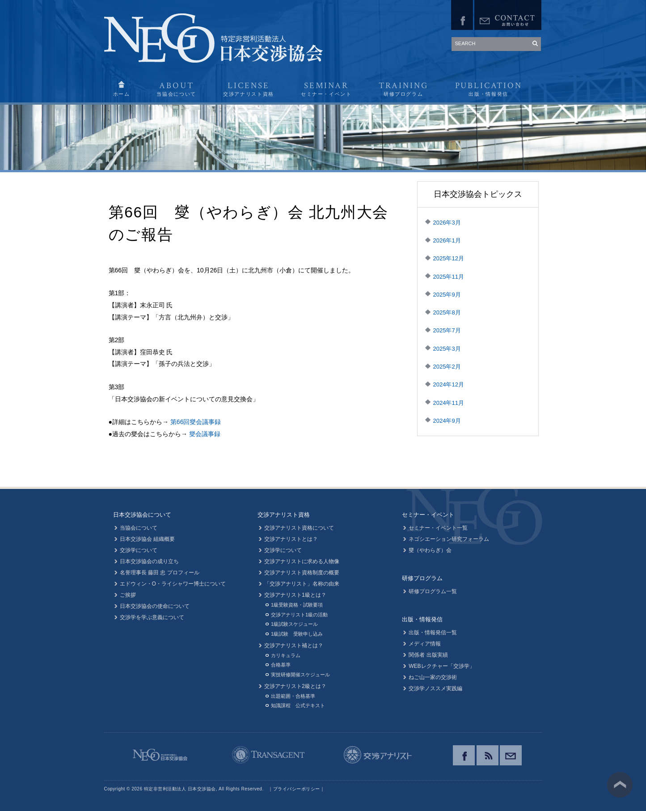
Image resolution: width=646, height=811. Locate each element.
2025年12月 (448, 258)
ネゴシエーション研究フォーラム (449, 539)
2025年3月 (447, 348)
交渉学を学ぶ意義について (152, 617)
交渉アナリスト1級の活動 (299, 614)
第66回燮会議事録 (195, 421)
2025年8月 (447, 312)
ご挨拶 (128, 595)
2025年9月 (447, 294)
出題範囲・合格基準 (293, 696)
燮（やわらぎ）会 (430, 550)
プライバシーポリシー (296, 788)
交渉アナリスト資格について (299, 528)
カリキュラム (285, 655)
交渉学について (138, 550)
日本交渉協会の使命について (155, 606)
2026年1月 (447, 240)
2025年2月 (447, 366)
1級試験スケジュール (294, 624)
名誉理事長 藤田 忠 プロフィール (159, 572)
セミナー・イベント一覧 (438, 528)
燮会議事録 (204, 433)
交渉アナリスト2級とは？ (295, 686)
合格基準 (281, 664)
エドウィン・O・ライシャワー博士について (173, 584)
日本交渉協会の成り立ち (149, 561)
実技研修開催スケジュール (300, 674)
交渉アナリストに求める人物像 (301, 561)
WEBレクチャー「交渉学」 (441, 666)
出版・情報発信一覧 (433, 632)
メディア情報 (425, 644)
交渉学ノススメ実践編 (435, 688)
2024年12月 (448, 384)
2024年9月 (447, 420)
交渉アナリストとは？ (291, 539)
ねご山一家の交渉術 (433, 677)
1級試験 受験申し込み (297, 634)
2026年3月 (447, 222)
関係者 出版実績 (428, 655)
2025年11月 (448, 276)
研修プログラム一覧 (433, 591)
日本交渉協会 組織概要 (147, 539)
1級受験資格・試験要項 (297, 604)
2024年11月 (448, 402)
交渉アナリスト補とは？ (293, 645)
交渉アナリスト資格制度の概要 (301, 572)
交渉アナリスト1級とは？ (295, 595)
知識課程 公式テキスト (298, 705)
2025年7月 (447, 330)
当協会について (138, 528)
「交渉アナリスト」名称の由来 (301, 584)
